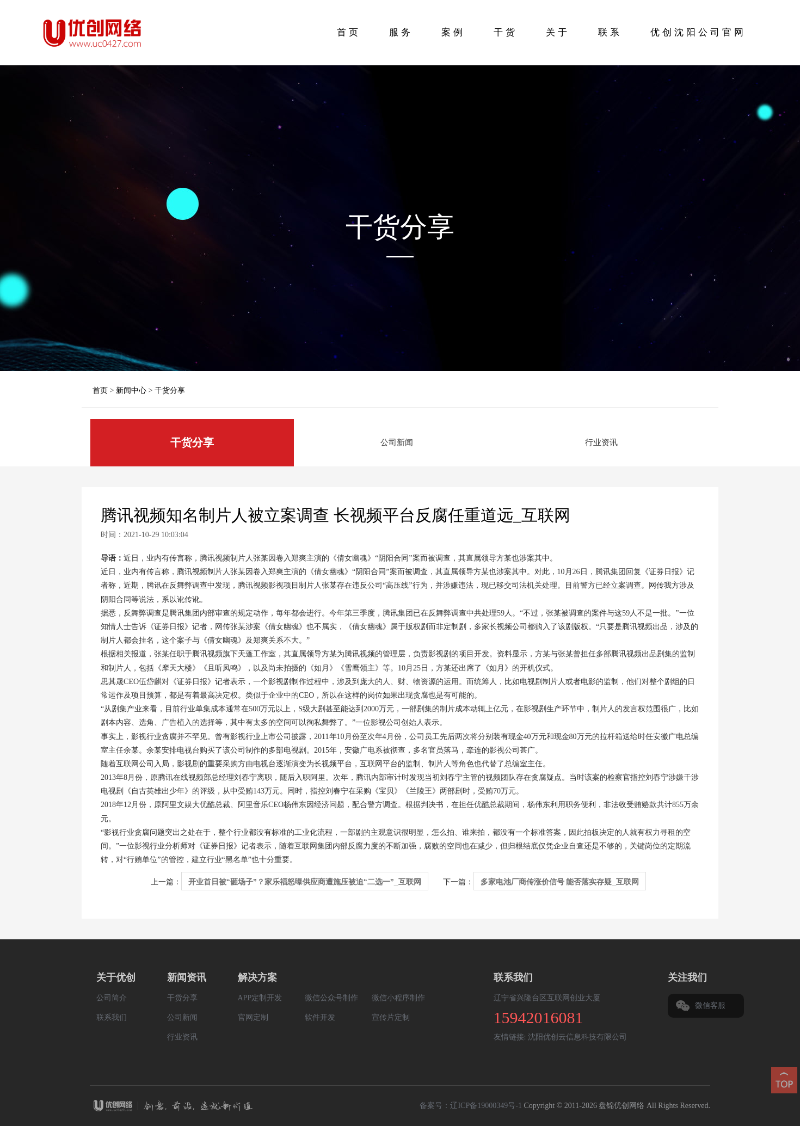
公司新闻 (396, 442)
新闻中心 (131, 390)
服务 (401, 32)
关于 (558, 32)
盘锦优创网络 (287, 1107)
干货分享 (170, 390)
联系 (610, 32)
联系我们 (111, 1017)
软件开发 (320, 1017)
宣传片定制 (391, 1017)
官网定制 (253, 1017)
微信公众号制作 (331, 998)
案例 (453, 32)
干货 (506, 32)
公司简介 (111, 998)
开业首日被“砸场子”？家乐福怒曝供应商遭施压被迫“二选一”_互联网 (304, 881)
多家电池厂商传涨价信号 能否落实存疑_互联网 (560, 881)
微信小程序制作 (398, 998)
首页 (349, 32)
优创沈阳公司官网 (698, 32)
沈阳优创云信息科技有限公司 (577, 1037)
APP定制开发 (260, 998)
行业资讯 (601, 442)
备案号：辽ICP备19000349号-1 (470, 1106)
